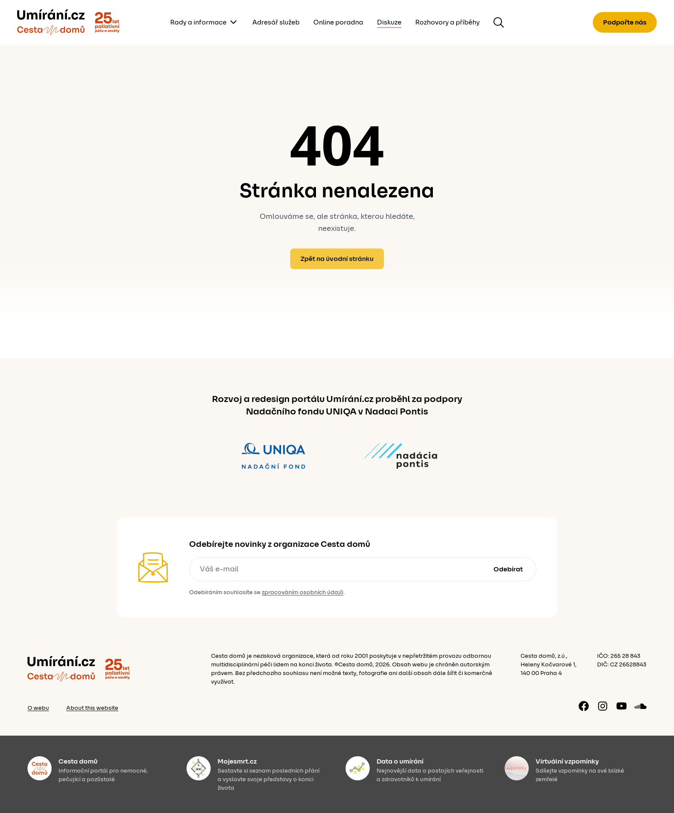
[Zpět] (51, 22)
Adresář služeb (276, 22)
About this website (92, 708)
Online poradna (338, 22)
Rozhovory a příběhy (447, 22)
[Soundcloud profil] (640, 706)
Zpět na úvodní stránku (337, 259)
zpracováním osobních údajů (302, 592)
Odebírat (508, 569)
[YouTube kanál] (622, 706)
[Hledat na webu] (498, 22)
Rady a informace (198, 22)
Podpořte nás (624, 22)
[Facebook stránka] (584, 706)
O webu (38, 708)
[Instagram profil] (603, 706)
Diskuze (389, 22)
